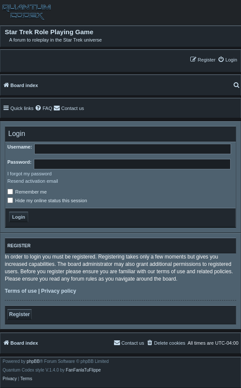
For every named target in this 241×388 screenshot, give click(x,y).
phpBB (33, 361)
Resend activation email (32, 181)
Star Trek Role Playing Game (49, 32)
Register (19, 314)
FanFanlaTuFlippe (83, 370)
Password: (19, 162)
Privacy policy (58, 291)
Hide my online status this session (47, 200)
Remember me (27, 191)
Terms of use (21, 291)
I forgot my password (29, 173)
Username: (19, 146)
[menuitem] (227, 59)
